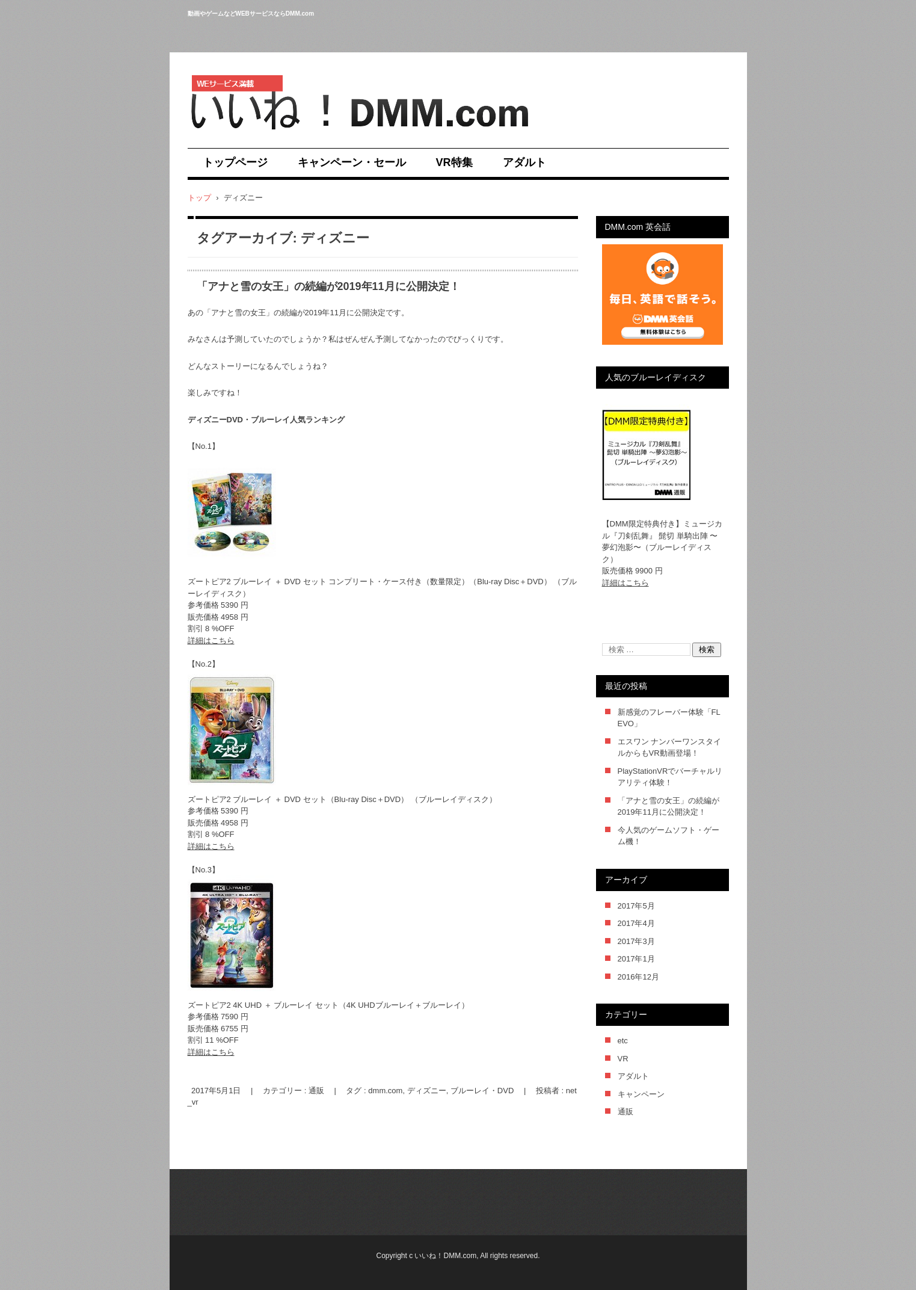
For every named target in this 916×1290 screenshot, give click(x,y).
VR (623, 1058)
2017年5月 (636, 905)
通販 (316, 1090)
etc (623, 1040)
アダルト (524, 162)
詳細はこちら (211, 640)
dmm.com (385, 1090)
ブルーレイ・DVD (482, 1090)
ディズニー (426, 1090)
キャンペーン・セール (352, 162)
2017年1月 (636, 958)
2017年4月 (636, 923)
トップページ (235, 162)
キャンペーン (641, 1094)
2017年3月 (636, 941)
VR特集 (454, 162)
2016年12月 (638, 976)
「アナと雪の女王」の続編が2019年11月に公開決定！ (328, 286)
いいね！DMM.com (235, 138)
